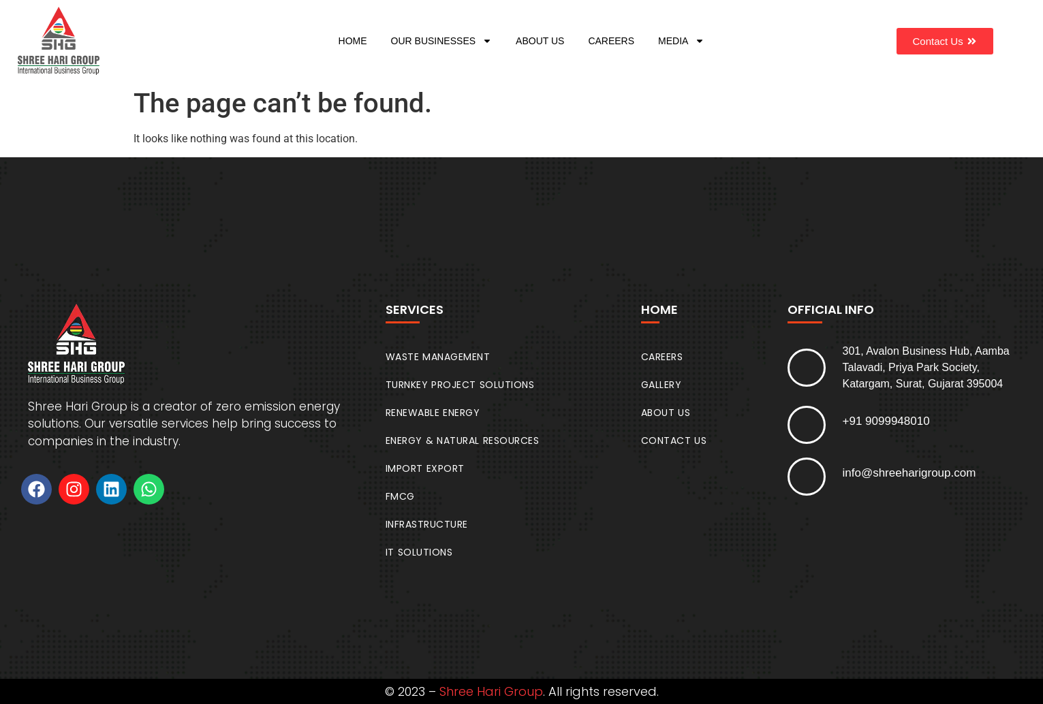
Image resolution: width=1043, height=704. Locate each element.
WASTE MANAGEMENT (438, 357)
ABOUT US (540, 40)
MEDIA (681, 40)
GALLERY (661, 384)
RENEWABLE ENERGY (433, 412)
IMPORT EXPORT (425, 468)
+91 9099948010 (886, 421)
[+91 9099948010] (807, 425)
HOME (353, 40)
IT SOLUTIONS (419, 552)
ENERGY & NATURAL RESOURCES (463, 440)
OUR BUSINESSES (441, 40)
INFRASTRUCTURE (427, 524)
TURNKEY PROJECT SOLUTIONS (460, 384)
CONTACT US (674, 440)
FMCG (400, 496)
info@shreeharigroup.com (909, 472)
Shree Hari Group (491, 691)
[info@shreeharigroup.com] (807, 477)
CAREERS (611, 40)
